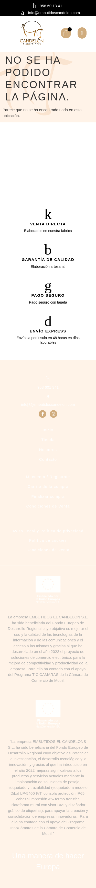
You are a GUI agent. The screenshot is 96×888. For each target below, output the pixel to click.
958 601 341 (48, 387)
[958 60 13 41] (34, 5)
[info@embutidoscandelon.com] (22, 12)
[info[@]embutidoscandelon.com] (48, 396)
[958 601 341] (48, 379)
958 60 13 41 (51, 6)
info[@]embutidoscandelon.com (48, 404)
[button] (82, 33)
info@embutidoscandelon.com (54, 12)
